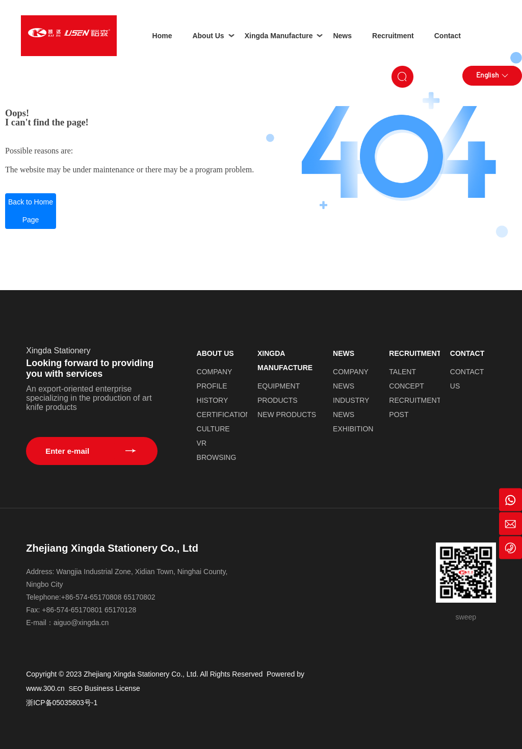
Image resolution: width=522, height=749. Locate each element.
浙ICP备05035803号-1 (61, 703)
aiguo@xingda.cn (81, 622)
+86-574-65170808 (91, 597)
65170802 (139, 597)
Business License (112, 688)
